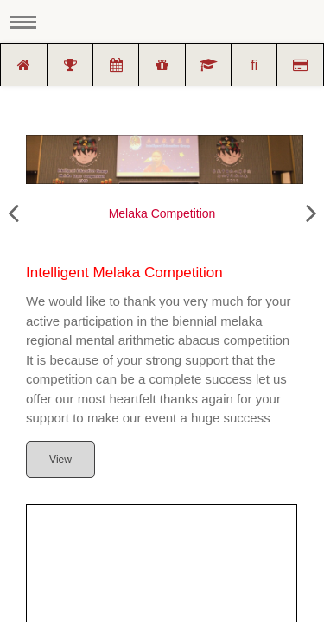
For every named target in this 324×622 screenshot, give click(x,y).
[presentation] (13, 213)
